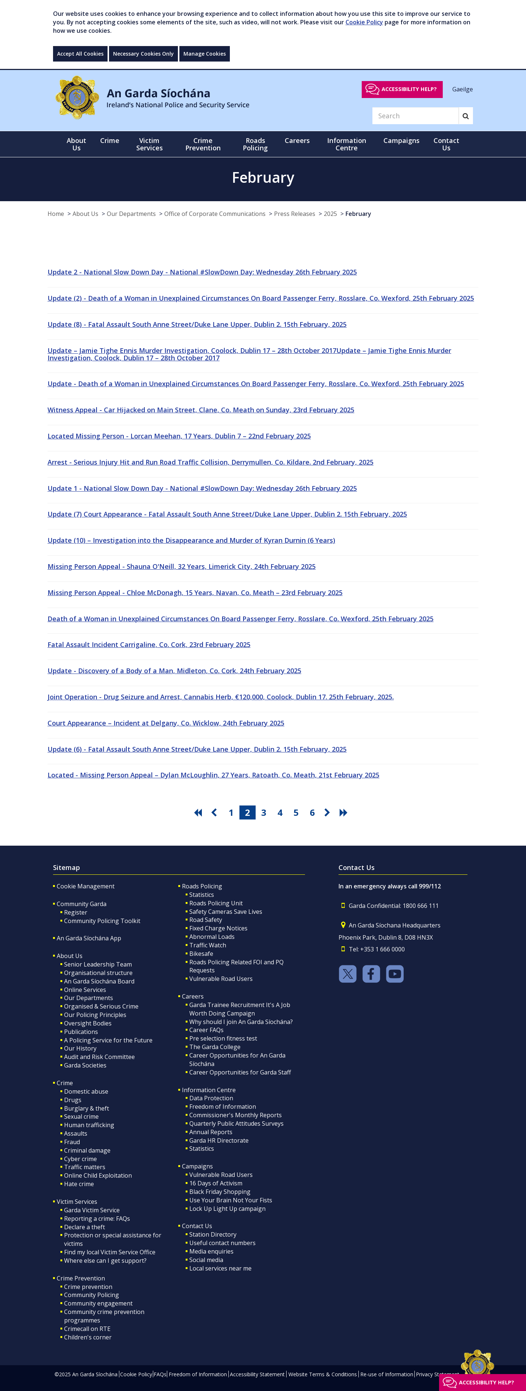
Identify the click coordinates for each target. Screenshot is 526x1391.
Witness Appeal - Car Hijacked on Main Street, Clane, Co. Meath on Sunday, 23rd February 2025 (201, 409)
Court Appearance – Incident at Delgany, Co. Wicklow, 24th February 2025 (166, 723)
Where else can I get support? (105, 1261)
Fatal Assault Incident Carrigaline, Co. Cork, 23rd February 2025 (149, 644)
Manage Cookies (204, 53)
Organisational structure (98, 973)
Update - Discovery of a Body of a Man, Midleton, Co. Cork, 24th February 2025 (174, 670)
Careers (193, 996)
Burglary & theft (86, 1108)
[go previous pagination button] (215, 812)
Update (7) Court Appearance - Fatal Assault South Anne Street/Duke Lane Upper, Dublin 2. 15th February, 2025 (227, 514)
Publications (81, 1032)
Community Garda (81, 904)
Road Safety (205, 920)
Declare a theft (84, 1227)
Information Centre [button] (346, 144)
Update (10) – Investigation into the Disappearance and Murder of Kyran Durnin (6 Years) (191, 540)
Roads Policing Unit (216, 903)
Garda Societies (85, 1065)
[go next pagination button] (329, 812)
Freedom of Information (222, 1106)
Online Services (85, 990)
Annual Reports (210, 1132)
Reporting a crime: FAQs (97, 1218)
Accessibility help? (409, 88)
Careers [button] (297, 140)
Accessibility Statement (257, 1374)
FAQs (160, 1374)
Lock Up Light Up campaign (227, 1209)
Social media (206, 1260)
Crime (65, 1083)
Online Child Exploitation (98, 1175)
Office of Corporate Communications (215, 214)
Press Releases (294, 214)
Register (75, 912)
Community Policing (91, 1295)
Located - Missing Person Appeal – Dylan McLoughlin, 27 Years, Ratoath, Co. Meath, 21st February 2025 (213, 774)
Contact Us (197, 1226)
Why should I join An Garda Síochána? (241, 1022)
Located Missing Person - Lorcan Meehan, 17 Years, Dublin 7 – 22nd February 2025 (179, 435)
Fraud (72, 1142)
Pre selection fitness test (223, 1038)
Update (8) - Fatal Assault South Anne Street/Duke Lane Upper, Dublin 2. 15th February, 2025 (197, 324)
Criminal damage (87, 1150)
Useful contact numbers (222, 1243)
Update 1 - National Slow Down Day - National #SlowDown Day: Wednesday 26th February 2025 (202, 488)
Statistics (201, 895)
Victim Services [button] (149, 144)
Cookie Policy (364, 22)
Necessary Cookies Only (143, 53)
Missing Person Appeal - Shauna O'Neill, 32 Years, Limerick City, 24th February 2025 (182, 566)
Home (56, 214)
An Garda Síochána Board (99, 981)
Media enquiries (211, 1251)
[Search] (415, 115)
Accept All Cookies (80, 53)
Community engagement (98, 1303)
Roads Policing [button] (255, 144)
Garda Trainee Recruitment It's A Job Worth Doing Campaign (239, 1009)
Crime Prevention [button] (203, 144)
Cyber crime (80, 1159)
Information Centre (209, 1090)
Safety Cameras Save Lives (225, 912)
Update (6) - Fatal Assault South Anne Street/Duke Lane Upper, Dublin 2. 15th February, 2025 (197, 749)
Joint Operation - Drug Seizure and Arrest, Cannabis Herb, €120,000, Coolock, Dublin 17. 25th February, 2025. (221, 696)
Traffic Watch (207, 945)
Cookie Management (86, 886)
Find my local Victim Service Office (109, 1252)
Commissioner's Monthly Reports (235, 1115)
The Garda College (215, 1047)
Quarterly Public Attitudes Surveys (236, 1123)
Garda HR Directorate (219, 1140)
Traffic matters (84, 1167)
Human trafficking (89, 1125)
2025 (330, 214)
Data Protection (211, 1098)
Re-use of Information (386, 1374)
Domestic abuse (86, 1091)
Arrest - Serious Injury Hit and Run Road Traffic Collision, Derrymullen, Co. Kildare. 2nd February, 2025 (211, 462)
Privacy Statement (437, 1374)
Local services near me (220, 1268)
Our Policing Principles (95, 1015)
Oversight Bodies (88, 1023)
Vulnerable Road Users (221, 979)
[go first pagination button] (199, 812)
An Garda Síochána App (89, 938)
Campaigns (197, 1166)
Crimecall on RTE (87, 1329)
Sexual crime (81, 1116)
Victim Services (77, 1202)
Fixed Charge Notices (218, 928)
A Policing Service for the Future (108, 1040)
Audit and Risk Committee (99, 1057)
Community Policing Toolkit (102, 921)
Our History (80, 1048)
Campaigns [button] (401, 140)
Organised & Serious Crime (101, 1006)
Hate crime (79, 1184)
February (358, 214)
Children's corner (88, 1337)
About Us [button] (76, 144)
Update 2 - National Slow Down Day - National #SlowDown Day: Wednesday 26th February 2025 (202, 272)
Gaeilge (462, 89)
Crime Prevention (81, 1278)
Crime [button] (109, 140)
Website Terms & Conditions (322, 1374)
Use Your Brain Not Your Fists (230, 1200)
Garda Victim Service (92, 1210)
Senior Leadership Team (98, 964)
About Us (85, 214)
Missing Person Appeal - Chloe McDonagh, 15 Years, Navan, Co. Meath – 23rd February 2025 (195, 592)
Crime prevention (88, 1287)
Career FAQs (206, 1030)
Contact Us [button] (446, 144)
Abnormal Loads (212, 937)
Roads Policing (202, 886)
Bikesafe (201, 954)
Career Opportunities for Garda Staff (240, 1072)
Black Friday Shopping (219, 1192)
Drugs (72, 1100)
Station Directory (212, 1234)
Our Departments (131, 214)
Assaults (75, 1133)
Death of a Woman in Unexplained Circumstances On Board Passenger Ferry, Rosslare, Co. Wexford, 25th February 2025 (241, 618)
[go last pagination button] (345, 812)
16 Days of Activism (215, 1183)
